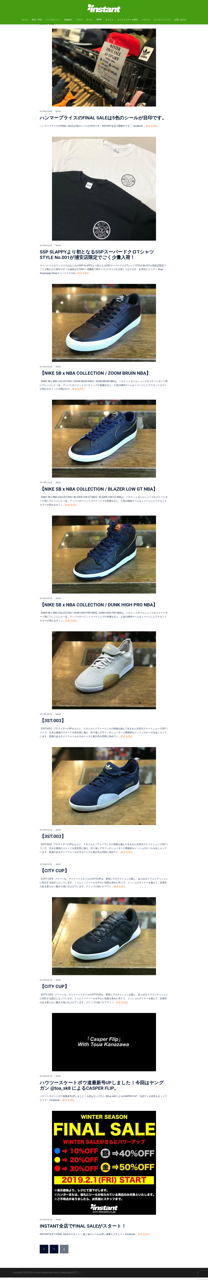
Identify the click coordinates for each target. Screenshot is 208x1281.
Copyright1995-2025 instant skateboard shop (35, 1276)
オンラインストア (162, 19)
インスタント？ (53, 19)
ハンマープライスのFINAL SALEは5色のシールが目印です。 (103, 121)
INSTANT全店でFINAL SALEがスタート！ (83, 1229)
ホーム (25, 19)
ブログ (79, 19)
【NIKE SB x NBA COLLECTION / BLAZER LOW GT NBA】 (99, 492)
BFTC (75, 1276)
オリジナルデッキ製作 (128, 19)
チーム (89, 19)
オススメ (109, 19)
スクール (146, 19)
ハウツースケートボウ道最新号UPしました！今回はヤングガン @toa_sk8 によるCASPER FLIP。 (102, 1088)
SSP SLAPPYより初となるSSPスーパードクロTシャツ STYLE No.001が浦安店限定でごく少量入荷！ (97, 258)
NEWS (58, 115)
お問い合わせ (180, 19)
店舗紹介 (68, 19)
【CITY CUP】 (54, 874)
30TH (98, 19)
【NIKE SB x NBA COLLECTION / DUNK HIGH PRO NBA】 (99, 608)
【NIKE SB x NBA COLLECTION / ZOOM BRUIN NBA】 (95, 376)
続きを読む (152, 129)
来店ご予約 (37, 19)
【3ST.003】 (53, 724)
